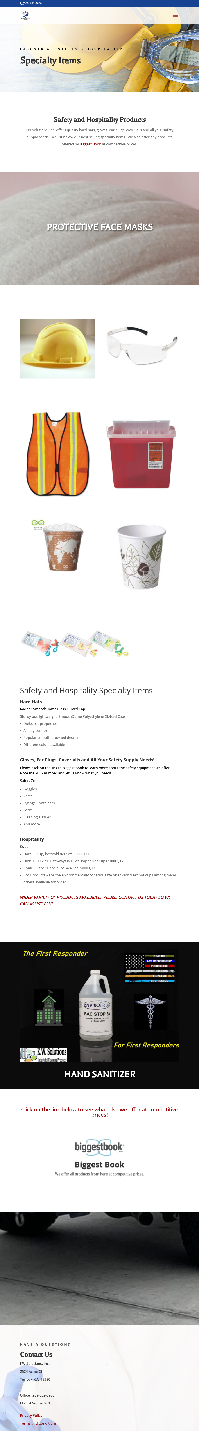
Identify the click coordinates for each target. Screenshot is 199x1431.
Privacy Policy (31, 1415)
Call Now (66, 920)
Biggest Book (90, 144)
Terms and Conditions (38, 1423)
